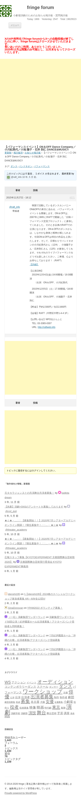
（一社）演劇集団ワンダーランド (26, 617)
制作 (56, 697)
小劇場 (68, 701)
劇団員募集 (10, 702)
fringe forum (40, 7)
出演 (17, 697)
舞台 (41, 712)
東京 (56, 707)
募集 (25, 701)
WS (8, 682)
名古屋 (35, 701)
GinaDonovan (15, 607)
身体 (72, 713)
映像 (32, 707)
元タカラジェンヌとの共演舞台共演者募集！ (29, 492)
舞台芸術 (52, 713)
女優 (50, 701)
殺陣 (63, 707)
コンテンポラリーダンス (20, 686)
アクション (18, 682)
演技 (32, 712)
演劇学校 (15, 713)
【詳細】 (34, 264)
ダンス (14, 166)
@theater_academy (16, 529)
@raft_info (16, 177)
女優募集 (58, 702)
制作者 (63, 697)
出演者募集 (42, 696)
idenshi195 (14, 594)
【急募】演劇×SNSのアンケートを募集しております (34, 506)
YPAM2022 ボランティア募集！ (45, 607)
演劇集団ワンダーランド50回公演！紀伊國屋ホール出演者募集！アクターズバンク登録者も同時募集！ (39, 622)
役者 (14, 707)
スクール (42, 686)
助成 (18, 702)
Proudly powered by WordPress (21, 793)
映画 (40, 707)
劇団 (71, 697)
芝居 (60, 713)
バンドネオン (25, 166)
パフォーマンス (42, 166)
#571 (72, 197)
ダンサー (53, 687)
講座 (67, 713)
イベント (31, 682)
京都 (65, 692)
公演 (12, 697)
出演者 (25, 697)
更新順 (8, 152)
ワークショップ (42, 691)
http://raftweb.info (46, 327)
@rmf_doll (11, 511)
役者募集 (24, 707)
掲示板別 (18, 152)
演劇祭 (24, 713)
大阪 (42, 702)
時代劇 (48, 707)
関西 (7, 716)
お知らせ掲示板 (33, 152)
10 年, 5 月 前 (29, 177)
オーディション (55, 682)
